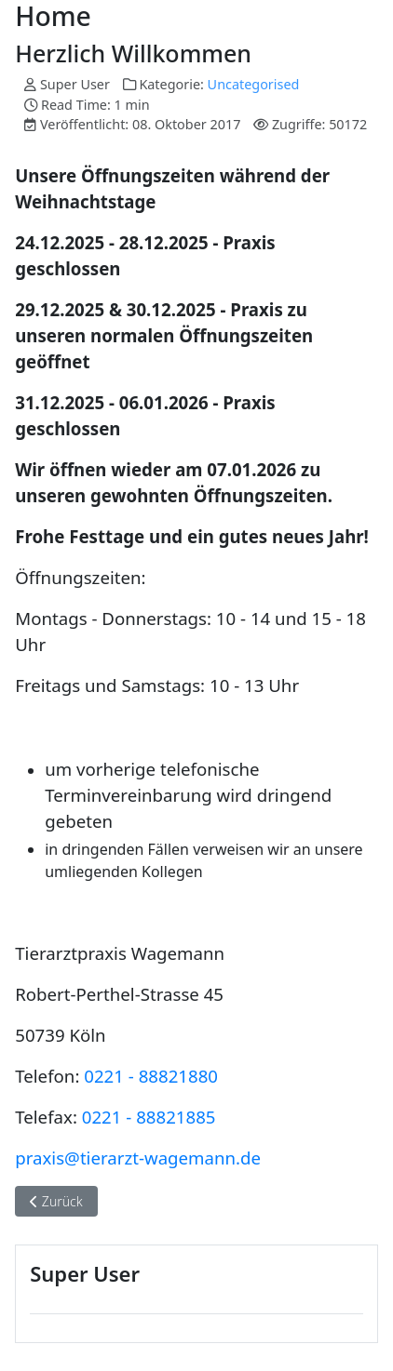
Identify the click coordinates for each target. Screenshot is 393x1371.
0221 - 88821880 (151, 1075)
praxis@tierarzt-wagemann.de (138, 1157)
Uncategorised (254, 84)
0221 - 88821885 (149, 1116)
